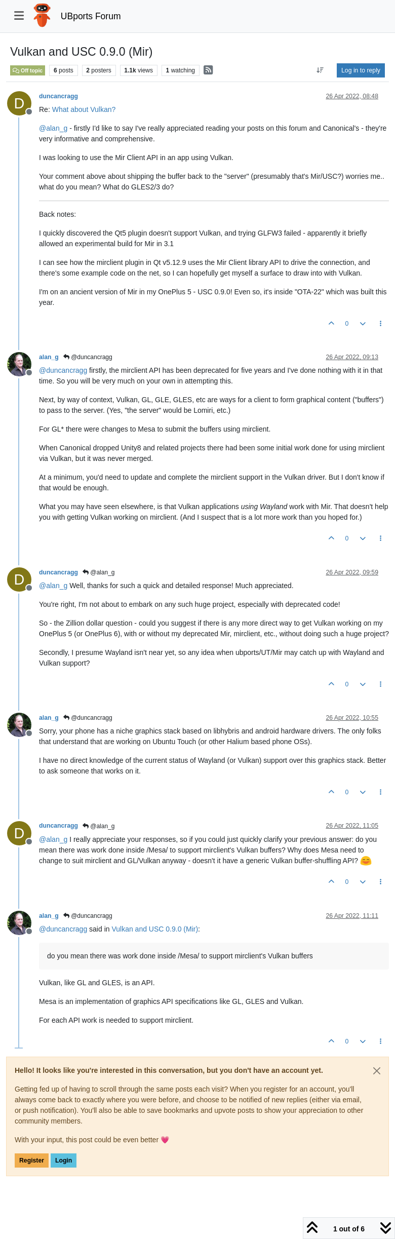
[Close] (376, 1071)
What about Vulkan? (84, 109)
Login (63, 1160)
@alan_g (99, 572)
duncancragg (58, 96)
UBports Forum (91, 16)
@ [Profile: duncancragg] (63, 370)
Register (31, 1160)
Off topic (28, 70)
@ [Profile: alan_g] (53, 128)
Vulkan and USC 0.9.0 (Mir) (154, 929)
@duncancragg (87, 357)
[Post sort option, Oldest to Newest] (320, 70)
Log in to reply (360, 70)
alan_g (49, 357)
